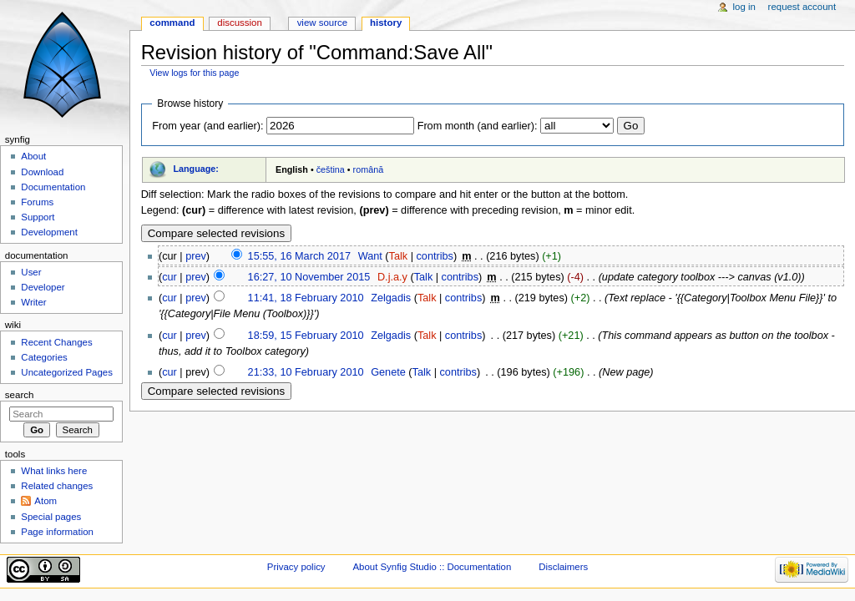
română (368, 169)
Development (49, 232)
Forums (37, 202)
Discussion (239, 23)
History (386, 23)
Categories (44, 357)
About (33, 156)
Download (42, 172)
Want (370, 256)
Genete (388, 372)
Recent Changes (56, 342)
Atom (45, 501)
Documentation (53, 187)
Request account (802, 7)
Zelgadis (391, 298)
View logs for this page (194, 73)
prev (195, 256)
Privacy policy (296, 567)
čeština (330, 169)
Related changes (57, 486)
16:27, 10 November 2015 (309, 277)
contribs (434, 256)
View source (322, 23)
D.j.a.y (392, 277)
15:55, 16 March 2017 (299, 256)
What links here (54, 471)
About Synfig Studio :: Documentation (431, 567)
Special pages (51, 517)
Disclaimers (563, 567)
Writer (33, 302)
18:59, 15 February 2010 (306, 335)
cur (169, 277)
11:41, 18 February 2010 (306, 298)
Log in (744, 7)
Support (37, 217)
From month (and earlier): (477, 126)
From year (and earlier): (207, 126)
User (31, 272)
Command (172, 23)
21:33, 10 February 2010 (306, 372)
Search (19, 395)
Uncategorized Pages (67, 372)
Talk (398, 256)
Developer (42, 287)
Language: (196, 169)
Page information (57, 532)
